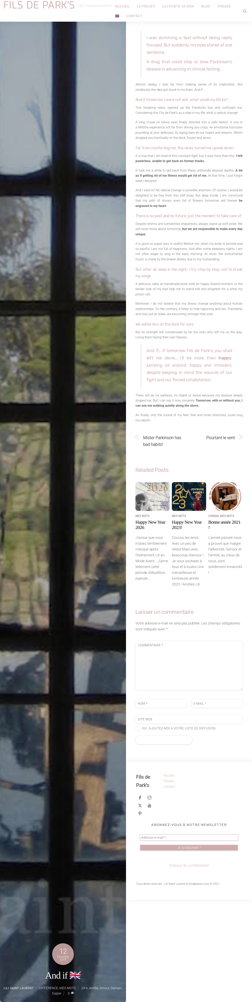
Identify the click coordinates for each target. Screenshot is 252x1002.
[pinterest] (140, 915)
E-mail (200, 806)
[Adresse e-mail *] (189, 940)
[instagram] (149, 899)
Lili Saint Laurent (19, 988)
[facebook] (140, 899)
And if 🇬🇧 (63, 975)
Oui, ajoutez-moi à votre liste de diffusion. (175, 831)
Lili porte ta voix (181, 6)
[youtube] (149, 907)
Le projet (148, 6)
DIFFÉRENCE (48, 988)
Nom (142, 806)
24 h (85, 988)
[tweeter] (140, 907)
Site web (145, 821)
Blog (208, 6)
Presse (226, 6)
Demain (116, 988)
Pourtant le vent (220, 540)
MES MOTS (67, 988)
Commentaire (150, 747)
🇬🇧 (120, 16)
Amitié (93, 988)
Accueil (125, 6)
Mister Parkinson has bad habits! (162, 543)
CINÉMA (213, 618)
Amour (104, 988)
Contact (137, 16)
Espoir (56, 993)
